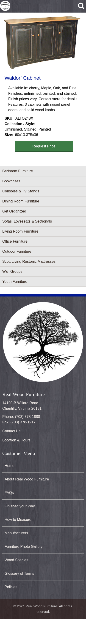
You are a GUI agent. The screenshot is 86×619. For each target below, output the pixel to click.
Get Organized (14, 211)
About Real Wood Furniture (27, 479)
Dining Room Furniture (20, 201)
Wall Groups (12, 271)
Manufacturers (16, 533)
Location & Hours (16, 440)
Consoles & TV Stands (20, 191)
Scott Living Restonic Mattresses (28, 261)
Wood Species (16, 560)
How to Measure (18, 520)
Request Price (43, 146)
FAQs (9, 493)
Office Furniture (15, 241)
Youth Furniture (14, 281)
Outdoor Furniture (16, 251)
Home (9, 466)
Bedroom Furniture (17, 171)
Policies (11, 587)
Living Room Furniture (20, 231)
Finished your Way (20, 506)
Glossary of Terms (19, 573)
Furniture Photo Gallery (23, 546)
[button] (42, 42)
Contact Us (11, 431)
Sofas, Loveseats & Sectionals (27, 221)
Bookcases (11, 181)
